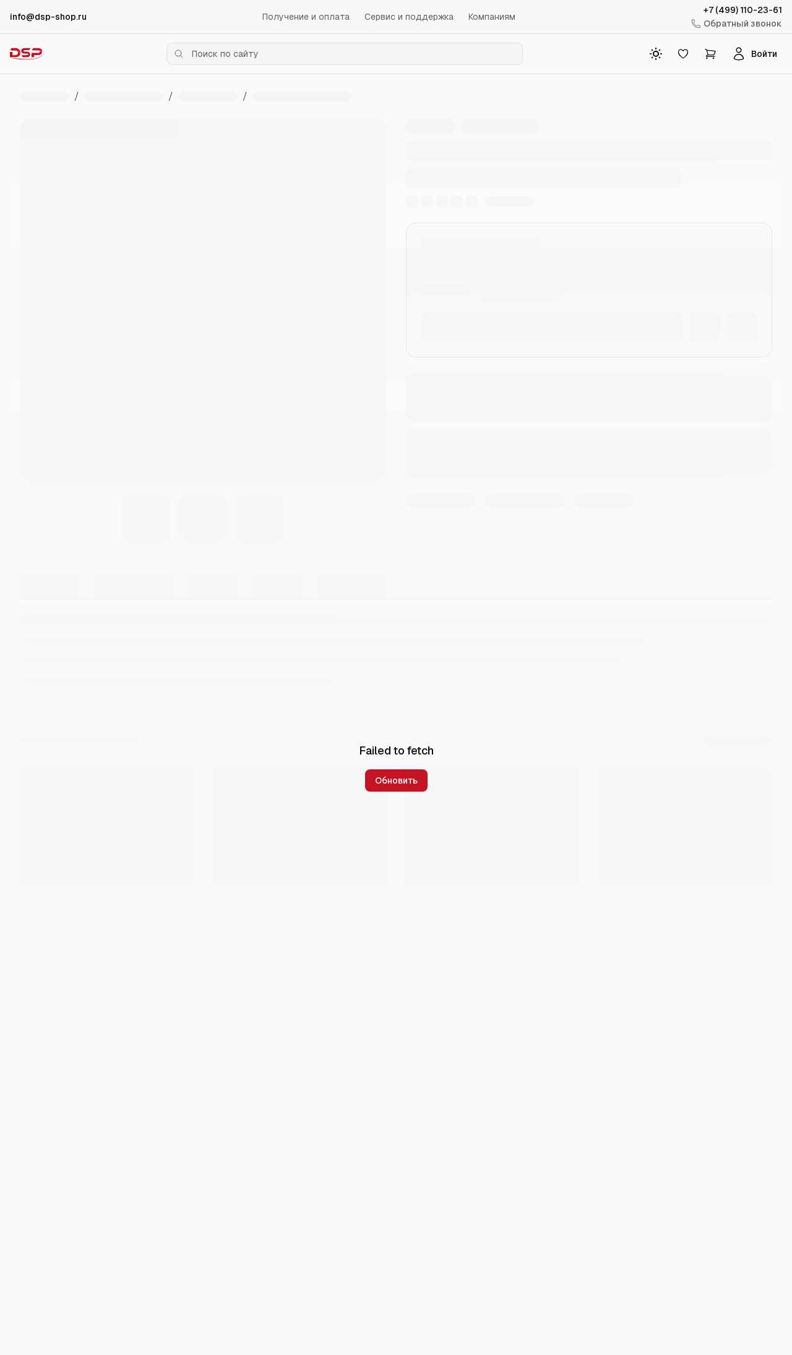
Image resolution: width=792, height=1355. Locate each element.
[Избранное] (683, 54)
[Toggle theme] (656, 54)
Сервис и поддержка (409, 16)
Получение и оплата (306, 16)
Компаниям (491, 16)
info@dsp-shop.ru (48, 16)
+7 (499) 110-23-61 (743, 9)
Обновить (396, 780)
